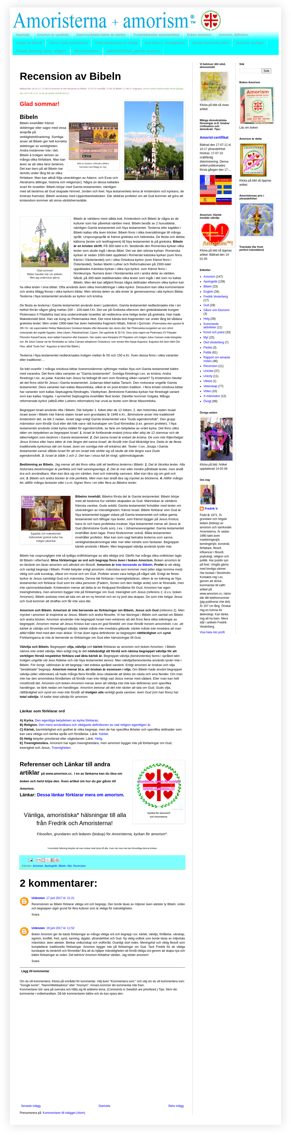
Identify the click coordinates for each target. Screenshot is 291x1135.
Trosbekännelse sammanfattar (156, 35)
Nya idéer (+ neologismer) (164, 43)
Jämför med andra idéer (210, 43)
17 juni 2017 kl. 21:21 (60, 898)
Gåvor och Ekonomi (216, 310)
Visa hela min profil (212, 632)
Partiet (207, 347)
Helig (98, 738)
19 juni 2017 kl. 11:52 (60, 928)
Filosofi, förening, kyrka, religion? (41, 51)
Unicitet (208, 371)
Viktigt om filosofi (29, 43)
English (208, 291)
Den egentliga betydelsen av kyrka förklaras (66, 720)
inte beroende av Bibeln (134, 565)
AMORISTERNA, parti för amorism (133, 51)
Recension (79, 865)
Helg (206, 318)
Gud (206, 305)
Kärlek (103, 734)
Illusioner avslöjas (249, 43)
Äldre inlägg (176, 1106)
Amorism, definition (233, 35)
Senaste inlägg (30, 1106)
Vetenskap (210, 386)
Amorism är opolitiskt (53, 35)
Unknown (38, 898)
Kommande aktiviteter (210, 325)
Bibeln (62, 865)
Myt (69, 865)
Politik (207, 352)
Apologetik (51, 865)
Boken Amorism (199, 35)
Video (207, 391)
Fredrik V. (211, 508)
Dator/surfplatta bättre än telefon (101, 35)
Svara (35, 914)
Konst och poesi (213, 332)
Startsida (22, 35)
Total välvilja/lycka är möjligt (116, 43)
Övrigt (207, 401)
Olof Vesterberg (213, 342)
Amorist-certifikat (214, 137)
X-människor (211, 396)
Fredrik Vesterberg (215, 296)
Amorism (38, 865)
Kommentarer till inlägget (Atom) (64, 1113)
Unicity (207, 376)
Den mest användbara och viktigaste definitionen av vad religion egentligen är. (95, 725)
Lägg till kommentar (35, 971)
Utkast (207, 381)
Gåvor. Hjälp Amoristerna (68, 43)
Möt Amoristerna (86, 51)
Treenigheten (61, 748)
